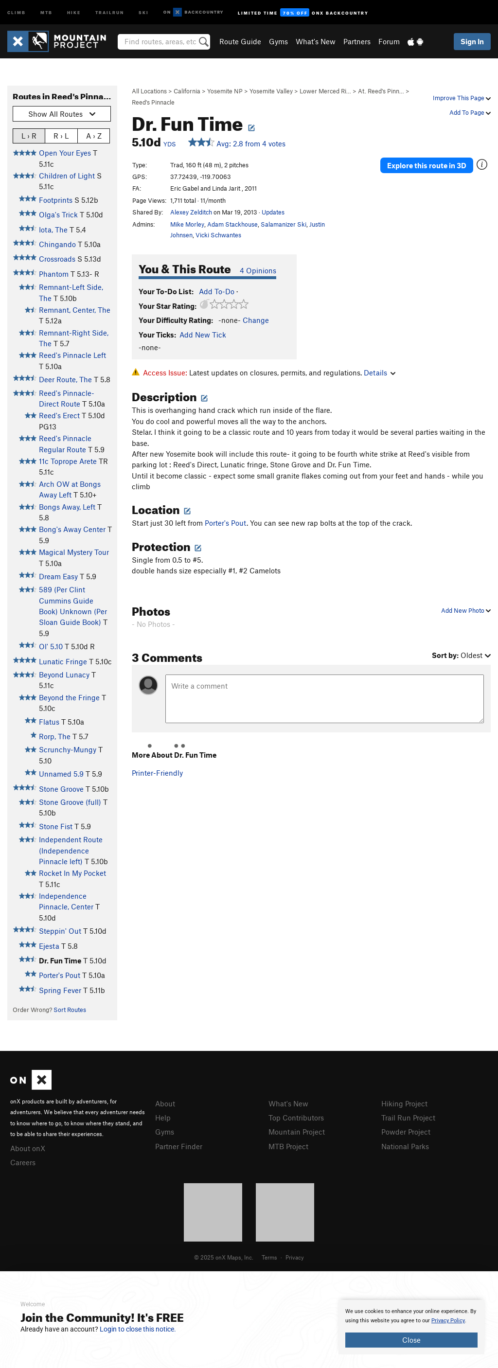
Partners (357, 41)
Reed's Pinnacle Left (72, 355)
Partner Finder (178, 1146)
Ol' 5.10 (51, 646)
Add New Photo (466, 610)
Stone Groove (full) (70, 802)
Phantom (54, 273)
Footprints (55, 199)
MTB (46, 12)
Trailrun (109, 12)
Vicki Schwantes (218, 235)
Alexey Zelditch (191, 212)
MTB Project (288, 1146)
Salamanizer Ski (283, 224)
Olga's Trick (58, 214)
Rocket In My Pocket (72, 873)
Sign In (472, 41)
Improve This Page (462, 98)
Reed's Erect (59, 415)
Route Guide (240, 41)
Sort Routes (69, 1009)
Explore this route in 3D (426, 165)
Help (163, 1117)
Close (411, 1339)
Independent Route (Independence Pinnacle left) (71, 850)
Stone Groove (61, 788)
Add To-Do (216, 291)
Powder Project (405, 1131)
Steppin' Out (60, 930)
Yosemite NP (225, 91)
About (165, 1103)
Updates (273, 212)
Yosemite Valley (271, 91)
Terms (269, 1257)
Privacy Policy (448, 1320)
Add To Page (470, 112)
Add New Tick (202, 334)
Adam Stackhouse (232, 224)
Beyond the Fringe (69, 697)
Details (379, 372)
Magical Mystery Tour (74, 552)
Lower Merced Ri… (325, 91)
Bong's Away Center (72, 529)
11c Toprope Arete (68, 461)
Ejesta (49, 946)
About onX (27, 1148)
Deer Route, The (65, 379)
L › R (28, 135)
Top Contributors (296, 1117)
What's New (316, 41)
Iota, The (53, 229)
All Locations (149, 91)
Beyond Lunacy (64, 674)
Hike (74, 12)
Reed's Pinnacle (153, 102)
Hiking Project (404, 1103)
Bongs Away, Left (67, 506)
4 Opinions (258, 270)
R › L (61, 135)
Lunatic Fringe (63, 661)
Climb (16, 12)
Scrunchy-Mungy (67, 749)
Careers (23, 1162)
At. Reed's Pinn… (381, 91)
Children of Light (67, 175)
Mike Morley (187, 224)
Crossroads (57, 258)
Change (256, 320)
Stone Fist (55, 826)
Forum (389, 41)
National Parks (405, 1146)
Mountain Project (296, 1131)
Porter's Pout (59, 975)
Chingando (57, 244)
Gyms (278, 41)
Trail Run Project (408, 1117)
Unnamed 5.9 (61, 773)
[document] (411, 1327)
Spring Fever (60, 990)
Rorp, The (55, 736)
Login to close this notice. (138, 1329)
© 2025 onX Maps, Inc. (223, 1257)
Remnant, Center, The (74, 309)
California (187, 91)
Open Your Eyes (65, 152)
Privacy (294, 1257)
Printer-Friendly (157, 772)
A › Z (94, 135)
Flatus (49, 721)
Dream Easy (58, 576)
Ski (144, 12)
